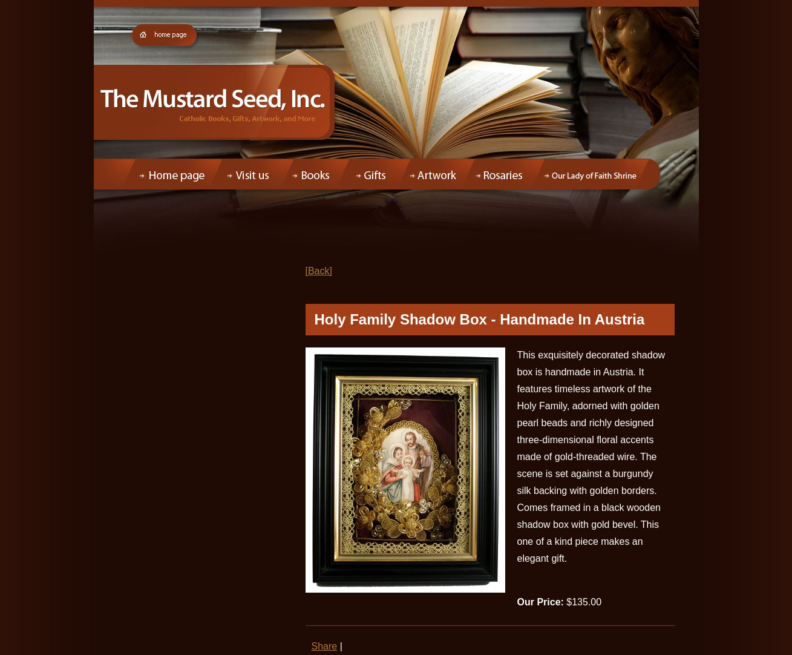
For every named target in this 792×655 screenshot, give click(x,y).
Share (325, 646)
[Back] (319, 271)
